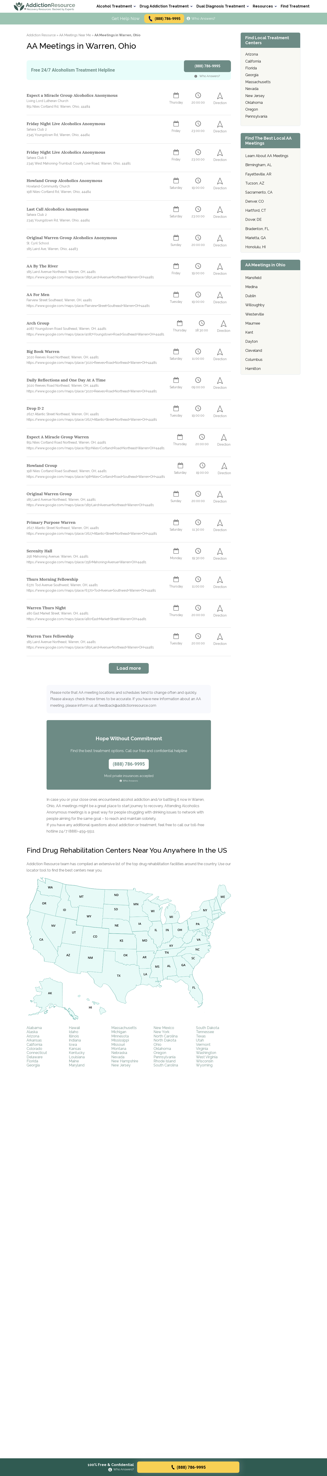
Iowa (73, 1044)
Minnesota (120, 1036)
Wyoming (204, 1065)
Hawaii (74, 1028)
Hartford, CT (255, 210)
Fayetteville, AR (258, 174)
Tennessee (205, 1032)
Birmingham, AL (258, 165)
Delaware (34, 1057)
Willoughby (255, 305)
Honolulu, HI (255, 247)
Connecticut (37, 1053)
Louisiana (77, 1057)
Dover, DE (253, 219)
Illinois (74, 1036)
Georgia (33, 1065)
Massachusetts (124, 1028)
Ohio (157, 1044)
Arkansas (34, 1040)
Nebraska (119, 1053)
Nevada (117, 1057)
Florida (32, 1061)
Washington (206, 1053)
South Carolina (166, 1065)
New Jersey (121, 1065)
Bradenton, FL (257, 229)
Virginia (202, 1048)
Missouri (118, 1044)
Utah (200, 1040)
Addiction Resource (41, 35)
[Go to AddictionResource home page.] (44, 6)
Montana (118, 1048)
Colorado (34, 1048)
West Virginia (207, 1057)
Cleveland (253, 350)
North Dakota (165, 1040)
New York (161, 1032)
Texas (201, 1036)
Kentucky (77, 1053)
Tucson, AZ (254, 183)
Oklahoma (162, 1048)
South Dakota (207, 1028)
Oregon (160, 1053)
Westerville (254, 314)
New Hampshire (124, 1061)
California (34, 1044)
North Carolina (166, 1036)
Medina (251, 287)
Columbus (254, 359)
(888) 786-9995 (164, 19)
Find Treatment (295, 6)
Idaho (73, 1032)
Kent (249, 332)
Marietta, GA (255, 238)
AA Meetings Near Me (75, 35)
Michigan (118, 1032)
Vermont (203, 1044)
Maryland (76, 1065)
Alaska (32, 1032)
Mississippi (120, 1040)
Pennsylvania (165, 1057)
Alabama (34, 1028)
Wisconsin (204, 1061)
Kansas (75, 1048)
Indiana (75, 1040)
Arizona (33, 1036)
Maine (74, 1061)
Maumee (252, 323)
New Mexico (164, 1028)
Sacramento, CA (258, 192)
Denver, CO (254, 201)
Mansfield (253, 278)
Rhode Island (165, 1061)
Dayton (251, 341)
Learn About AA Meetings (266, 156)
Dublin (250, 296)
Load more (129, 668)
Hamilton (253, 369)
